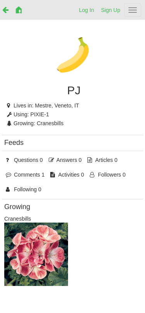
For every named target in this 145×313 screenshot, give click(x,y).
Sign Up (110, 10)
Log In (86, 10)
